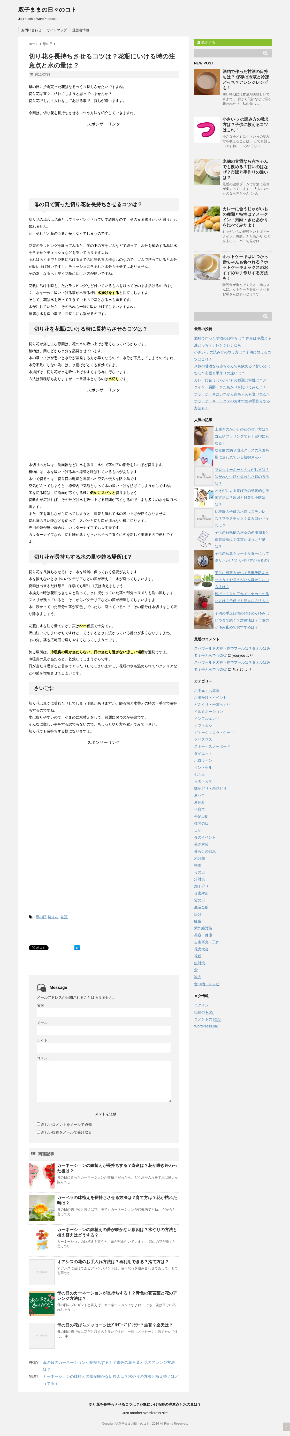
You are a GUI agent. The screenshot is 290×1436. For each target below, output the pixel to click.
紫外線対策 (203, 928)
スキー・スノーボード (212, 746)
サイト (42, 1040)
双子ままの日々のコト (47, 9)
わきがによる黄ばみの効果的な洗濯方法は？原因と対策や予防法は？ (242, 497)
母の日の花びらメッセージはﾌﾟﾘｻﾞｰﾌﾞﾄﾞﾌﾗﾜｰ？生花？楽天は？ (115, 1325)
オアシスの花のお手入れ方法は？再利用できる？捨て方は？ (113, 1262)
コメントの (207, 1019)
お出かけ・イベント (210, 697)
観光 (197, 977)
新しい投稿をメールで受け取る (66, 1132)
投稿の (203, 1012)
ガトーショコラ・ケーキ (214, 732)
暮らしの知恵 (205, 851)
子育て (199, 809)
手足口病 (201, 816)
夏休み (199, 802)
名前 (40, 1005)
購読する (206, 42)
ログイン (201, 1005)
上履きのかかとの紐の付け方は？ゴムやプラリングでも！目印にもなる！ (242, 436)
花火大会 (201, 949)
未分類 (199, 858)
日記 (197, 830)
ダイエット (203, 753)
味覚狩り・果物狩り (210, 788)
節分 (197, 914)
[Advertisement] (103, 159)
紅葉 (197, 921)
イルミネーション (208, 711)
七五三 (199, 774)
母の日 (41, 917)
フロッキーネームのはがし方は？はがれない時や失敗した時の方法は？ (242, 477)
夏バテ (199, 795)
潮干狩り (201, 886)
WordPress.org (206, 1026)
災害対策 (201, 893)
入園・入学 (203, 781)
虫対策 (199, 963)
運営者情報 (80, 30)
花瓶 (64, 917)
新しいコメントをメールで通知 (66, 1124)
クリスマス (203, 739)
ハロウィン (203, 760)
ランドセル (203, 767)
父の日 (199, 900)
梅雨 (197, 865)
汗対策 (199, 879)
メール (42, 1023)
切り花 (53, 917)
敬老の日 (201, 823)
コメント (44, 1058)
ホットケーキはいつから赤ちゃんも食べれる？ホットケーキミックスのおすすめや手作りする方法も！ (245, 267)
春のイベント (205, 837)
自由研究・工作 (206, 942)
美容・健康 (203, 935)
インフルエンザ (206, 718)
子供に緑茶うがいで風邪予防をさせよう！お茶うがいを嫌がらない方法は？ (242, 580)
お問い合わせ (31, 30)
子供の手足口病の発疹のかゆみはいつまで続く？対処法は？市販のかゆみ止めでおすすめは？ (242, 620)
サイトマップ (57, 30)
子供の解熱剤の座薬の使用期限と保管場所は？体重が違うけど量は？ (242, 539)
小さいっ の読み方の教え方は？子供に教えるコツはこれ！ (246, 124)
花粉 (197, 956)
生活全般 (201, 907)
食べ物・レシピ (206, 984)
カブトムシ (203, 725)
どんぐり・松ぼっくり (212, 704)
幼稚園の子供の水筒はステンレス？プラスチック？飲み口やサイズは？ (242, 518)
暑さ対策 (201, 844)
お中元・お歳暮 (206, 691)
